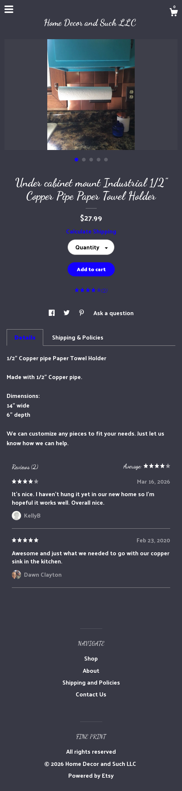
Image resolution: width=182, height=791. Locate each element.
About (91, 670)
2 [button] (84, 159)
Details (24, 337)
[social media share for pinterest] (82, 312)
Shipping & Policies (77, 337)
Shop (91, 658)
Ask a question (113, 312)
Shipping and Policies (91, 682)
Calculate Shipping (91, 231)
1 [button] (76, 159)
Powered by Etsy (91, 775)
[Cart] (173, 13)
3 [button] (91, 159)
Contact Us (91, 694)
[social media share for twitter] (67, 312)
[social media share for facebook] (52, 312)
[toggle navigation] (8, 9)
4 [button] (98, 159)
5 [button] (106, 159)
